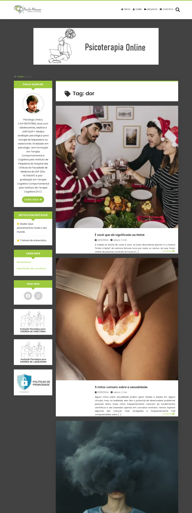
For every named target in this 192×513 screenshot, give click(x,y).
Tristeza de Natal (120, 403)
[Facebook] (28, 295)
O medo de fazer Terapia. (127, 209)
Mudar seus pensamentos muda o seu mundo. (32, 228)
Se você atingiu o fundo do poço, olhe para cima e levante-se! (139, 454)
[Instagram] (38, 295)
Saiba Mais (33, 199)
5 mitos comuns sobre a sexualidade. (139, 160)
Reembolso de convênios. (31, 268)
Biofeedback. (24, 262)
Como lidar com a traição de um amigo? (134, 260)
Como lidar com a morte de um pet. (137, 355)
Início (21, 76)
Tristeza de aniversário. (33, 240)
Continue (168, 147)
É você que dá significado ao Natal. (136, 112)
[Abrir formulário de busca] (178, 9)
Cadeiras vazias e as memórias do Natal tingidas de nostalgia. (136, 309)
